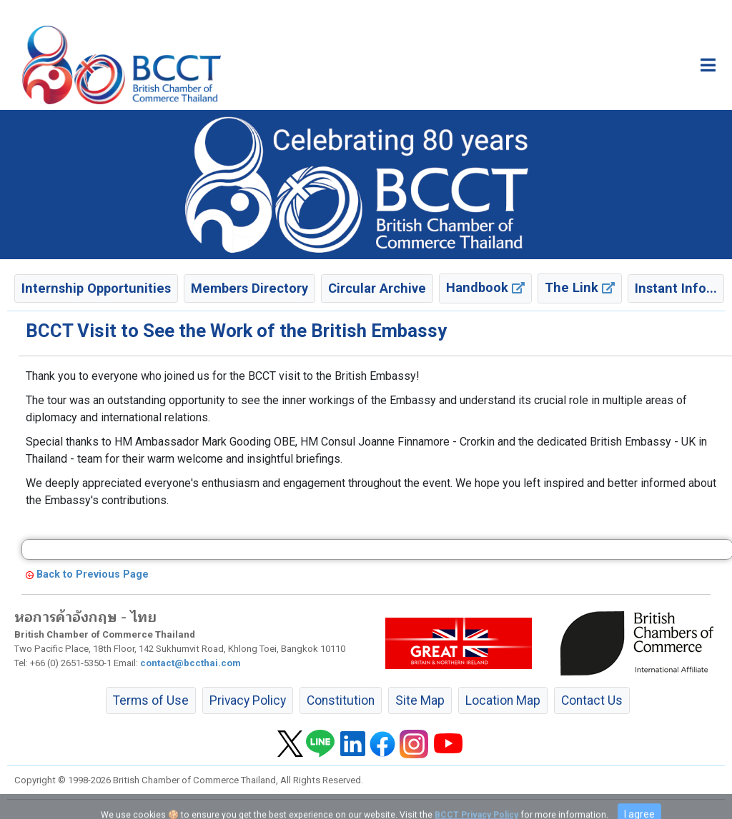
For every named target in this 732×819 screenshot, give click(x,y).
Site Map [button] (420, 700)
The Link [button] (580, 287)
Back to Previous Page (92, 574)
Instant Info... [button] (676, 288)
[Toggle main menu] (708, 65)
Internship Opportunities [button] (96, 288)
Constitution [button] (341, 700)
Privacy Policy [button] (247, 700)
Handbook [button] (485, 287)
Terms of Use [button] (151, 700)
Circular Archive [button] (377, 288)
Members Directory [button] (249, 288)
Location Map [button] (502, 700)
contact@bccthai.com (190, 663)
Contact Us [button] (592, 700)
